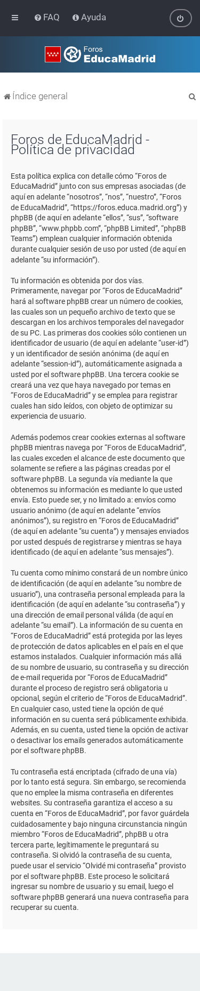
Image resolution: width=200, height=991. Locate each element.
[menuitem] (48, 17)
